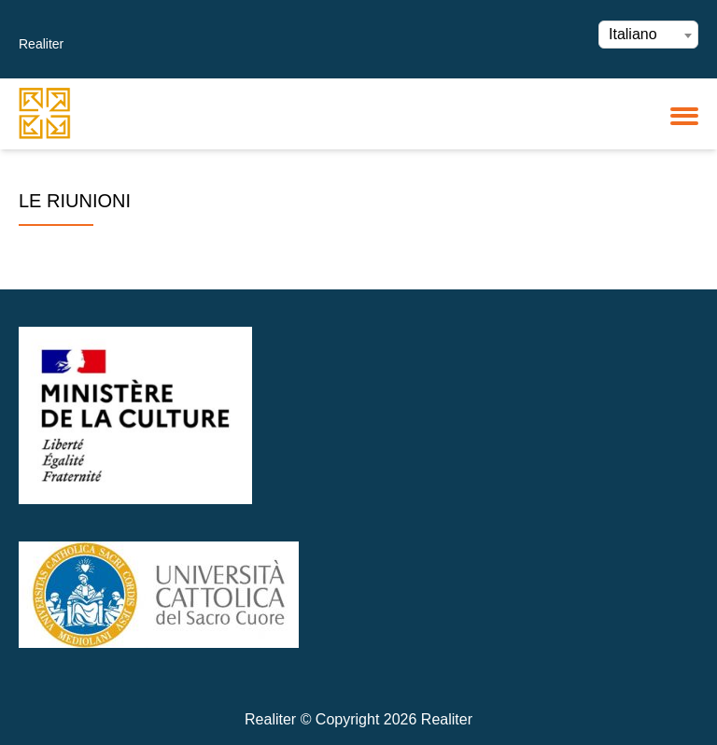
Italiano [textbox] (633, 34)
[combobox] (648, 35)
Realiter (41, 43)
